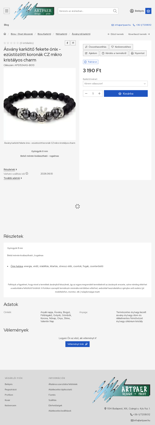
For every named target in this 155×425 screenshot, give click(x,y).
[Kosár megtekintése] (148, 11)
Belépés (8, 384)
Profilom (9, 394)
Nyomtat (138, 53)
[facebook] (67, 43)
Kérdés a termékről (114, 53)
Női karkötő (61, 34)
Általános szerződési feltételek (63, 384)
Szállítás (52, 400)
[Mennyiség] (93, 93)
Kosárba (125, 93)
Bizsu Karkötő (44, 34)
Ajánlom (91, 53)
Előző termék (116, 34)
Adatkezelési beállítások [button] (60, 410)
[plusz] (99, 93)
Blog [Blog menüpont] (6, 24)
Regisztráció (11, 389)
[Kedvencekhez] (121, 47)
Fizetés (52, 394)
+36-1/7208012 (143, 25)
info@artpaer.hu (123, 25)
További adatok (13, 178)
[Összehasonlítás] (96, 47)
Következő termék (139, 34)
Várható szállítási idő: (16, 173)
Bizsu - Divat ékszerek (22, 34)
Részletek (10, 169)
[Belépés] (137, 11)
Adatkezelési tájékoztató (60, 389)
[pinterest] (73, 43)
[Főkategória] (5, 34)
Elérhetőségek (55, 405)
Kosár (7, 400)
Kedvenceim (10, 405)
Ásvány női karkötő (81, 34)
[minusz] (86, 93)
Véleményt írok (77, 344)
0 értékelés (27, 43)
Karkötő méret (90, 79)
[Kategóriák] (7, 11)
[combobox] (88, 11)
